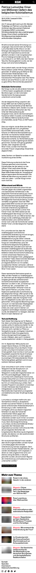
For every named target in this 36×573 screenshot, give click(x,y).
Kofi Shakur (6, 16)
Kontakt (5, 562)
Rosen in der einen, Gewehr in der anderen (22, 479)
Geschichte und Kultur (9, 466)
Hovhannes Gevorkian (20, 16)
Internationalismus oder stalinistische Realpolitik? (23, 509)
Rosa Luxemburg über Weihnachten (20, 499)
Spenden (5, 564)
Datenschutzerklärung (10, 568)
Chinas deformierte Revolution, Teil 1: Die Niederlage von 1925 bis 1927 (22, 490)
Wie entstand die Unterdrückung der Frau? (23, 528)
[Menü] (2, 2)
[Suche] (33, 2)
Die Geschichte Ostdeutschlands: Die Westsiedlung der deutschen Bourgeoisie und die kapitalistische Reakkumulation (23, 552)
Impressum (6, 566)
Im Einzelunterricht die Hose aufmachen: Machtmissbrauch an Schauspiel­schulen (21, 540)
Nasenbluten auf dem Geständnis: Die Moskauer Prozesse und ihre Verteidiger (22, 520)
